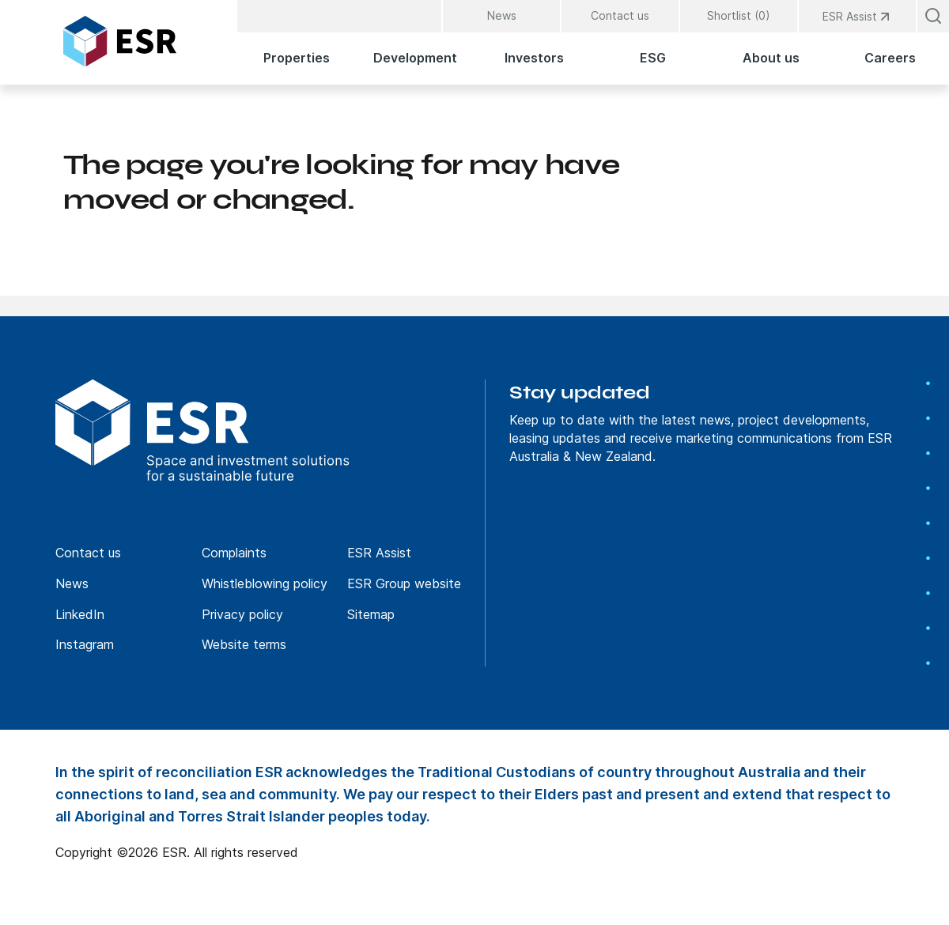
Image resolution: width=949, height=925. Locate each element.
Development (415, 58)
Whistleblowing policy (264, 583)
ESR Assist (379, 553)
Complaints (234, 553)
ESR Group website (404, 583)
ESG (653, 58)
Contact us (620, 15)
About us (771, 58)
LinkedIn (79, 614)
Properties (296, 58)
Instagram (84, 644)
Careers (890, 58)
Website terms (244, 644)
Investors (534, 58)
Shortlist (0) (738, 15)
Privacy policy (242, 614)
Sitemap (371, 614)
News (501, 15)
